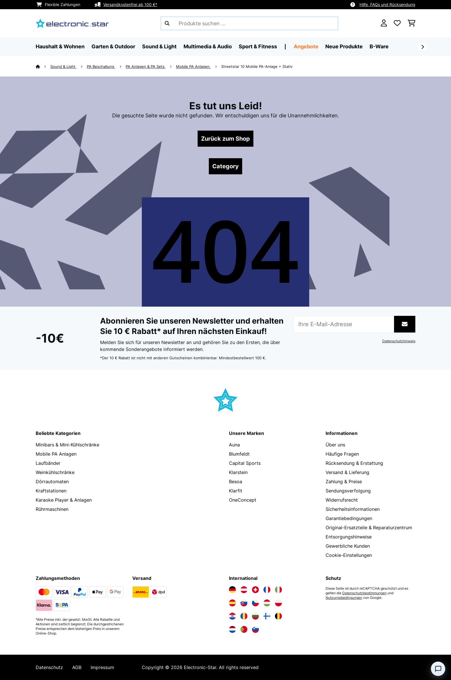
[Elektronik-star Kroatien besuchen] (232, 616)
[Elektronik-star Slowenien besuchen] (255, 629)
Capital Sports (245, 463)
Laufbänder (48, 463)
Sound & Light (63, 66)
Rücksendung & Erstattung (354, 463)
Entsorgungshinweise (349, 537)
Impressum (102, 667)
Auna (234, 445)
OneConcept (242, 500)
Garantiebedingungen (349, 518)
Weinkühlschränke (55, 472)
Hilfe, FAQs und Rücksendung (387, 4)
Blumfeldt (239, 454)
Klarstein (238, 472)
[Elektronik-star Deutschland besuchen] (232, 589)
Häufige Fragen (342, 454)
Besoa (235, 481)
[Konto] (384, 23)
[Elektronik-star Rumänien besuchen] (243, 616)
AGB (76, 667)
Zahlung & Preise (344, 481)
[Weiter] (422, 47)
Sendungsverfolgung (348, 491)
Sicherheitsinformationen (353, 509)
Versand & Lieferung (347, 472)
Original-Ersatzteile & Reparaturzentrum (369, 527)
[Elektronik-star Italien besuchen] (278, 589)
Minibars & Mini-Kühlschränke (67, 445)
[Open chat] (438, 669)
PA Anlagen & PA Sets (146, 66)
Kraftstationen (51, 491)
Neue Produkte (344, 46)
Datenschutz (49, 667)
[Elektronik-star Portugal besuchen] (243, 629)
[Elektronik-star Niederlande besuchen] (232, 629)
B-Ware (379, 46)
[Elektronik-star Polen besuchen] (278, 602)
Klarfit (235, 491)
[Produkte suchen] (249, 23)
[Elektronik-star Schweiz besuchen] (255, 589)
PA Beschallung (101, 66)
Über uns (335, 445)
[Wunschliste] (397, 23)
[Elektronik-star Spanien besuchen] (232, 602)
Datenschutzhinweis (398, 341)
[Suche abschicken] (167, 23)
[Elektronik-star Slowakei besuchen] (243, 602)
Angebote (306, 46)
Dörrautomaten (52, 481)
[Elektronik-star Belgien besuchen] (278, 616)
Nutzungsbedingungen (344, 598)
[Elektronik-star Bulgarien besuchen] (255, 616)
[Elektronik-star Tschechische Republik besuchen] (255, 602)
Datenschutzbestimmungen (364, 593)
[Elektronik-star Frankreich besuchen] (266, 589)
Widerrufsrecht (342, 500)
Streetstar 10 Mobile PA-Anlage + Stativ (257, 66)
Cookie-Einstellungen (349, 555)
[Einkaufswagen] (411, 23)
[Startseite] (43, 66)
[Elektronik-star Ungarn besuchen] (266, 602)
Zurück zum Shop (225, 138)
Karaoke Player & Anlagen (64, 500)
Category (225, 166)
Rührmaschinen (52, 509)
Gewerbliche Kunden (348, 546)
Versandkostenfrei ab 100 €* (130, 4)
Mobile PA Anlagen (193, 66)
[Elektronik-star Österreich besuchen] (243, 589)
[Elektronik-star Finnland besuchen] (266, 616)
